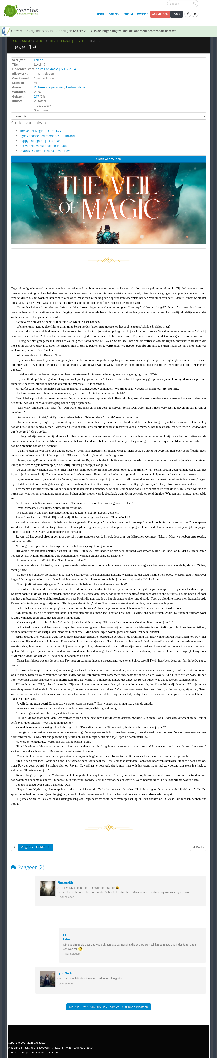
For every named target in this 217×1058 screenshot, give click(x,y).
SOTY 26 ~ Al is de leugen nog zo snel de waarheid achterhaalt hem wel (125, 31)
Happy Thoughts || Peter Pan (40, 141)
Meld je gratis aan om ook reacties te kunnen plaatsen (108, 1007)
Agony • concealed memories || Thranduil (49, 136)
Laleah (38, 60)
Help (25, 1052)
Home (101, 14)
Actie (81, 87)
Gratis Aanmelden (108, 159)
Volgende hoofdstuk (36, 847)
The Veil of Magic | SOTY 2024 (68, 41)
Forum (128, 14)
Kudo (198, 847)
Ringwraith (65, 882)
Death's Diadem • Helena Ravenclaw (45, 151)
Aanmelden (160, 14)
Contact (13, 1052)
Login (176, 14)
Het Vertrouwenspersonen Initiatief (44, 146)
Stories (40, 41)
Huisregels (38, 1052)
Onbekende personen (49, 87)
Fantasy (71, 87)
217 (36, 96)
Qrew (15, 31)
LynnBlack (64, 973)
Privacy (53, 1052)
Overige (142, 14)
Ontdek (114, 14)
